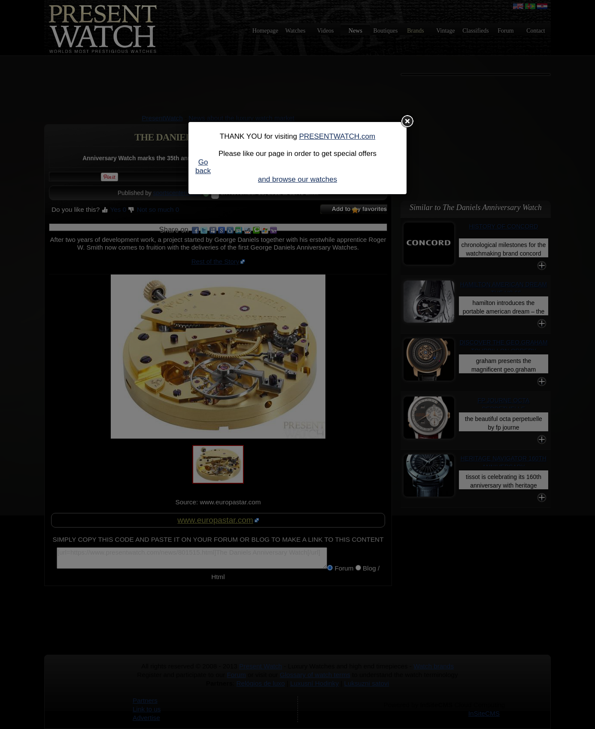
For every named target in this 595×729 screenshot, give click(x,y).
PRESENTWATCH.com (337, 136)
